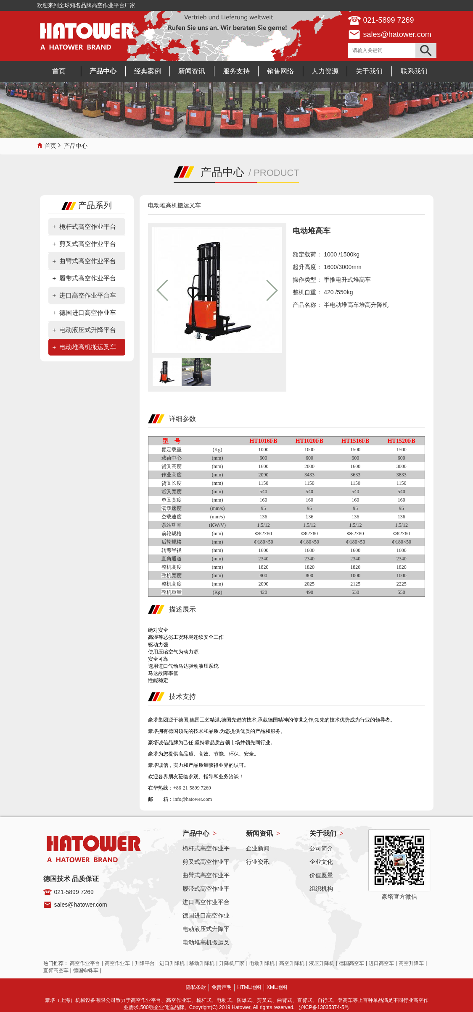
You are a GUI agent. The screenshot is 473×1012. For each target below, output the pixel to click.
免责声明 (221, 987)
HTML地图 (249, 987)
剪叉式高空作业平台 (87, 243)
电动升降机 (262, 963)
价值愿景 (321, 875)
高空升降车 (411, 963)
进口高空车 (381, 963)
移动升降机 (201, 963)
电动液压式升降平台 (87, 329)
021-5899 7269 (74, 892)
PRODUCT (276, 172)
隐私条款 (196, 987)
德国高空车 (351, 963)
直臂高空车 (56, 970)
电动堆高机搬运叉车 (87, 346)
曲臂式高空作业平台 (87, 260)
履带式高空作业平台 (87, 278)
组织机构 (321, 888)
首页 (50, 145)
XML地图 (277, 987)
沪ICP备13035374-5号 (324, 1007)
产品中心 (75, 145)
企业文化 (321, 861)
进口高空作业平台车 (87, 295)
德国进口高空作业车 (87, 312)
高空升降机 (291, 963)
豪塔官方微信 (399, 896)
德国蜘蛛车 (85, 970)
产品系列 (86, 205)
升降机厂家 (231, 963)
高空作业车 (117, 963)
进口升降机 (172, 963)
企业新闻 (258, 848)
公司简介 (321, 848)
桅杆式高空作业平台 (87, 226)
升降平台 (145, 963)
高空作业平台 (85, 963)
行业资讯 (258, 861)
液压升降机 (321, 963)
